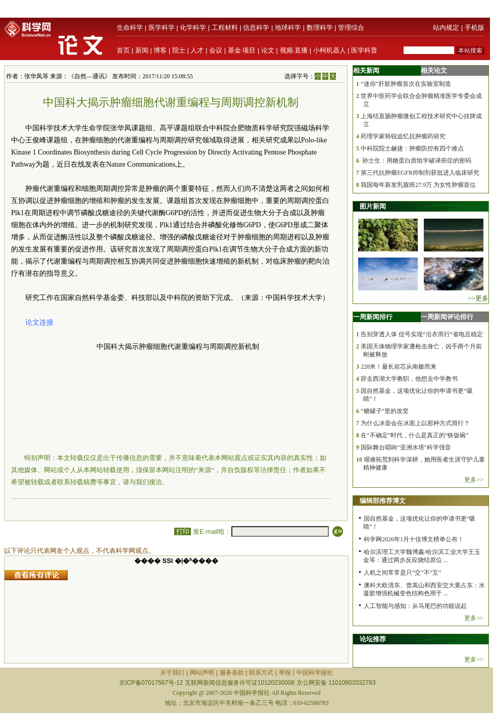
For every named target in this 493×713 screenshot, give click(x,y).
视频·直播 (294, 50)
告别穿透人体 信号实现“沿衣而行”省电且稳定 (422, 334)
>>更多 (478, 298)
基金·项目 (242, 50)
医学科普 (364, 50)
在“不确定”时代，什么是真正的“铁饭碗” (414, 435)
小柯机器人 (329, 50)
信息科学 (256, 27)
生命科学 (130, 27)
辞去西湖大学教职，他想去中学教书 (409, 378)
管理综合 (351, 27)
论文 (267, 50)
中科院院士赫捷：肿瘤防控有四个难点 (412, 148)
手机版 (474, 27)
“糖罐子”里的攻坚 (385, 411)
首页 (123, 50)
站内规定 (446, 27)
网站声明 (202, 672)
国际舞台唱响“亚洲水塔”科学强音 (406, 447)
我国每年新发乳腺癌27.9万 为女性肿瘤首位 (418, 184)
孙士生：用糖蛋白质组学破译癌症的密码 (416, 160)
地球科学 (288, 27)
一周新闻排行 (372, 317)
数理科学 (320, 27)
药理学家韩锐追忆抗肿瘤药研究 (403, 136)
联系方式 (261, 672)
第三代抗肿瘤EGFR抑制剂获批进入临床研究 (420, 172)
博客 (160, 50)
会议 (215, 50)
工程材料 (225, 27)
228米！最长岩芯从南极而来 (398, 366)
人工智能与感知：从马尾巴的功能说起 (415, 605)
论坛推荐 (373, 639)
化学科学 (193, 27)
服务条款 (232, 672)
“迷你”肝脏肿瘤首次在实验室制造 (406, 83)
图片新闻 (373, 206)
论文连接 (39, 322)
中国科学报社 (315, 672)
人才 (197, 50)
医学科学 (162, 27)
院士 (178, 50)
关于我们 (172, 672)
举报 (285, 672)
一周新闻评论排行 (447, 317)
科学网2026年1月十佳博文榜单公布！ (414, 539)
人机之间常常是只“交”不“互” (402, 572)
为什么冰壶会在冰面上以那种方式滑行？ (415, 423)
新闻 (142, 50)
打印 (182, 531)
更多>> (473, 479)
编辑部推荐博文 (383, 500)
